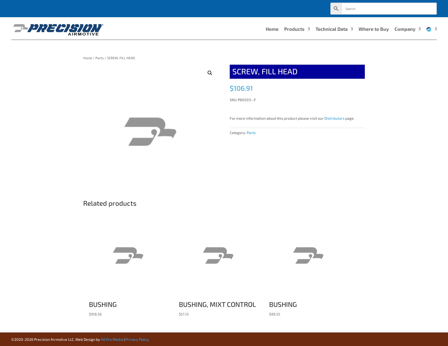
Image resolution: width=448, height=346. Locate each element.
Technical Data (332, 29)
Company (405, 29)
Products (294, 29)
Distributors (334, 118)
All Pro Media (112, 339)
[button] (210, 73)
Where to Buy (374, 29)
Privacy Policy (137, 339)
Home (272, 29)
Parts (99, 58)
